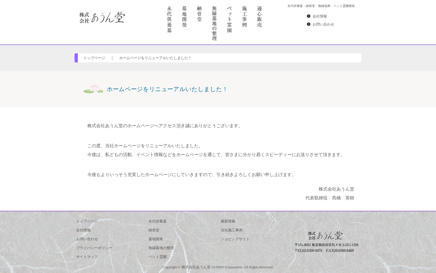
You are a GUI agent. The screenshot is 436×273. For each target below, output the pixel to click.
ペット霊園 (157, 257)
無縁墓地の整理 (161, 248)
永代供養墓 (157, 221)
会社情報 (320, 16)
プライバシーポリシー (94, 248)
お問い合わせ (323, 24)
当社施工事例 (231, 230)
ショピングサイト (235, 239)
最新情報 (228, 221)
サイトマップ (87, 257)
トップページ (94, 58)
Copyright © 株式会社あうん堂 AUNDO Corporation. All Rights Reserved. (218, 267)
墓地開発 (155, 239)
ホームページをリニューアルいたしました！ (155, 58)
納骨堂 (153, 230)
